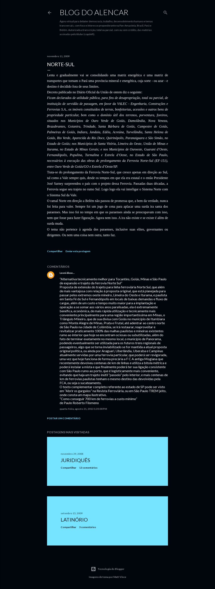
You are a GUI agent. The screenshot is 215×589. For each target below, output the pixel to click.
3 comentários (87, 527)
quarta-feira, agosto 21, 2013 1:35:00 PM (83, 408)
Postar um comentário (63, 418)
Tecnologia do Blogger (107, 569)
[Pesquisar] (165, 12)
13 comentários (88, 467)
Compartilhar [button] (55, 251)
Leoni (63, 272)
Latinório (74, 520)
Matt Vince (119, 576)
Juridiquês (75, 460)
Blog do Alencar (94, 12)
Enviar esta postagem (78, 251)
